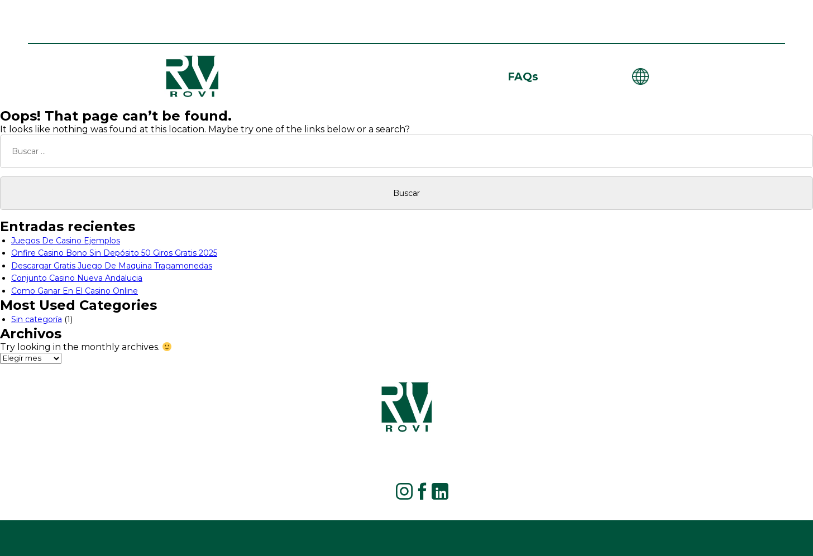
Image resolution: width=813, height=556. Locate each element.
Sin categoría (36, 319)
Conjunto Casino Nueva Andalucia (76, 278)
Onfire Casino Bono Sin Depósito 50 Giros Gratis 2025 (114, 253)
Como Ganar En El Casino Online (74, 291)
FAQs (523, 76)
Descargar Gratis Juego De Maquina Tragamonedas (111, 266)
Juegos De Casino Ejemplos (65, 241)
